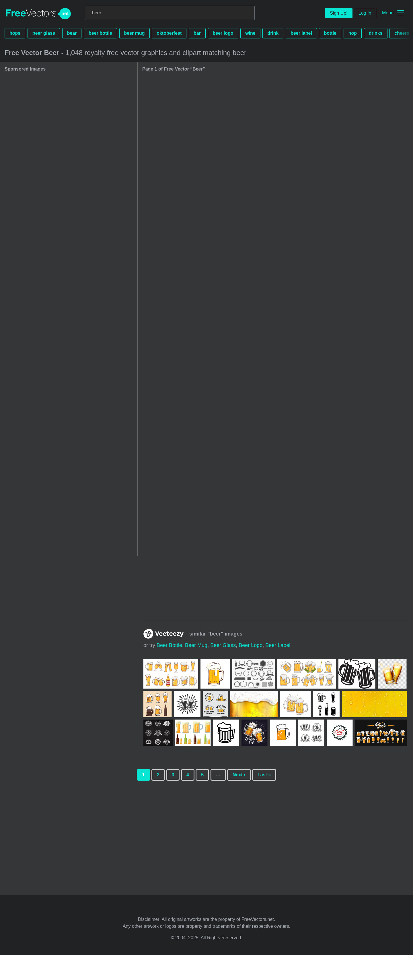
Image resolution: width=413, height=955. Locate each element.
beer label (301, 33)
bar (197, 33)
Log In (365, 13)
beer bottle (100, 33)
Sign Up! (338, 13)
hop (352, 33)
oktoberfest (169, 33)
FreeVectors (38, 14)
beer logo (223, 33)
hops (14, 33)
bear (72, 33)
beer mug (134, 33)
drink (272, 33)
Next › (239, 774)
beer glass (43, 33)
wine (250, 33)
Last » (264, 774)
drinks (376, 33)
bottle (330, 33)
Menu (387, 12)
